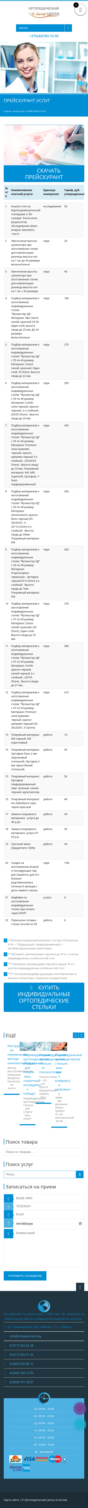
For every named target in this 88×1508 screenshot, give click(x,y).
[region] (44, 67)
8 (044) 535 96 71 (21, 1364)
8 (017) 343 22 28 (21, 1345)
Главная (7, 111)
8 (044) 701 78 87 (21, 1382)
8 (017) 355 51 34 (21, 1355)
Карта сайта (11, 1500)
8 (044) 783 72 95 (21, 1373)
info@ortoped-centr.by (25, 1336)
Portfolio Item (19, 111)
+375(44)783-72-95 (44, 36)
